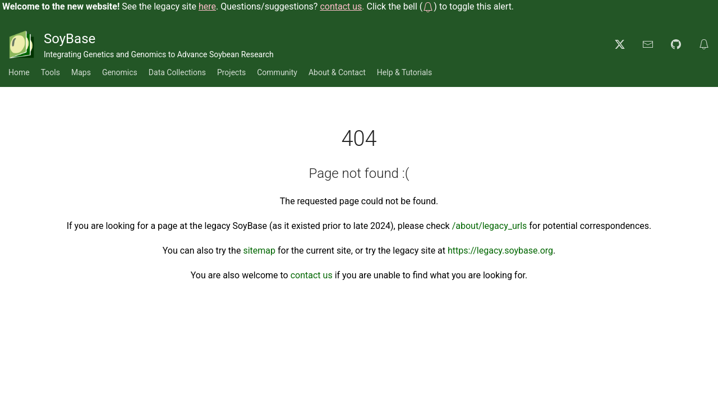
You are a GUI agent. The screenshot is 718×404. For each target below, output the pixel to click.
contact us (312, 275)
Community (277, 72)
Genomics (119, 72)
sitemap (259, 250)
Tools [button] (50, 72)
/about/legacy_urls (489, 226)
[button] (428, 6)
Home (19, 72)
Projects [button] (231, 72)
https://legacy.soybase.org (500, 250)
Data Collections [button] (177, 72)
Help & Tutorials (404, 72)
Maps (81, 72)
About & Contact (337, 72)
